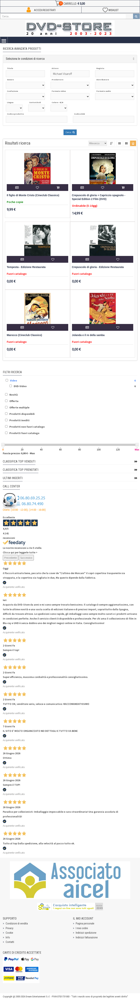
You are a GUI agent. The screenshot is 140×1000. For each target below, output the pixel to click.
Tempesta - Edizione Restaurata (26, 267)
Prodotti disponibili (22, 414)
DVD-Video (20, 386)
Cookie (9, 932)
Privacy (9, 928)
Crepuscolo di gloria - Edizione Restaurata (98, 267)
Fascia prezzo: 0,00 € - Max (19, 453)
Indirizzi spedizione (86, 932)
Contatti (10, 941)
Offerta (13, 401)
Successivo (26, 557)
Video (13, 380)
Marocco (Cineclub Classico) (24, 335)
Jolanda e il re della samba (88, 335)
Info (8, 937)
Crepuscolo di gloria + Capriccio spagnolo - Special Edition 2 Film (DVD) (98, 197)
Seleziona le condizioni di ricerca (25, 58)
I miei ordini (82, 928)
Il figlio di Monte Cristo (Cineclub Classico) (33, 195)
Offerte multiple (19, 407)
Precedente (10, 557)
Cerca (70, 132)
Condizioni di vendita (17, 923)
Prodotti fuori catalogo (24, 433)
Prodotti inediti (19, 420)
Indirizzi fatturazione (87, 937)
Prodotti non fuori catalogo (27, 426)
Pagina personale (85, 923)
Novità (13, 394)
